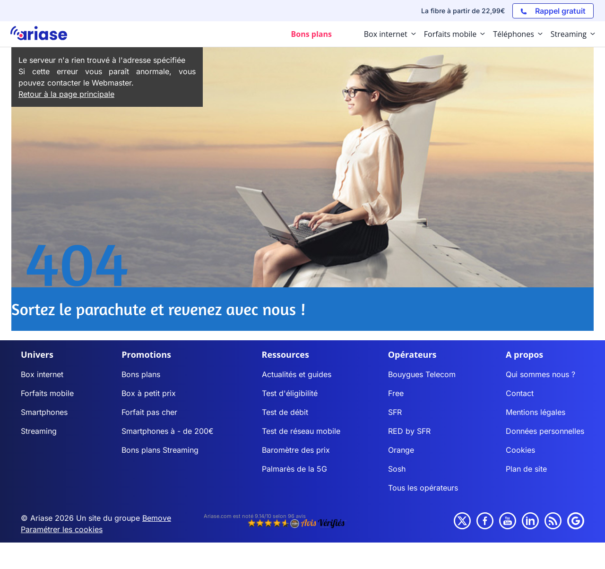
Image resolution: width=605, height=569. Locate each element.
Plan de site (526, 469)
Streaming (39, 431)
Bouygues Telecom (422, 374)
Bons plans (140, 374)
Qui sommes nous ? (540, 374)
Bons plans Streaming (160, 450)
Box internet (42, 374)
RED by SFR (409, 431)
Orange (401, 450)
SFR (395, 412)
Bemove (156, 518)
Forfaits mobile (47, 393)
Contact (520, 393)
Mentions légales (535, 412)
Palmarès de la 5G (294, 469)
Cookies (520, 450)
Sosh (397, 469)
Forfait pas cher (149, 412)
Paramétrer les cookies (62, 529)
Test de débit (285, 412)
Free (396, 393)
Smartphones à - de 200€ (167, 431)
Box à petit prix (148, 393)
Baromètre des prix (296, 450)
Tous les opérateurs (423, 487)
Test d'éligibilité (290, 393)
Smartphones (44, 412)
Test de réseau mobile (301, 431)
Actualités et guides (296, 374)
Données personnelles (545, 431)
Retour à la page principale (66, 94)
